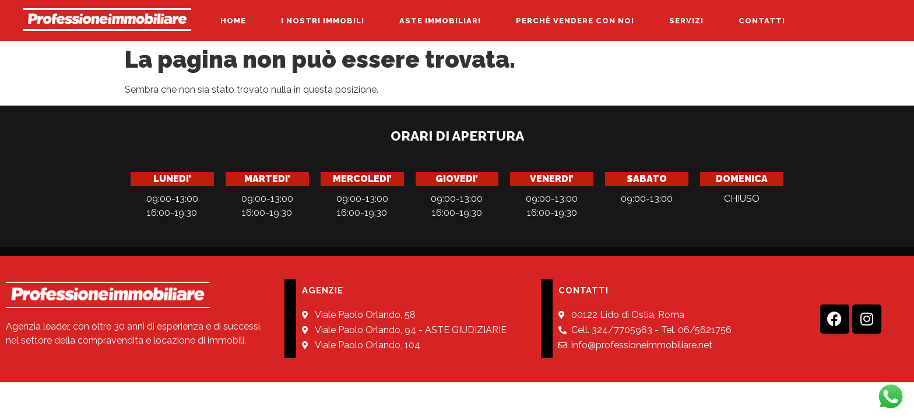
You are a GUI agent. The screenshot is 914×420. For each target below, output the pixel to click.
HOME (233, 20)
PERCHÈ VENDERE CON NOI (575, 20)
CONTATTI (762, 20)
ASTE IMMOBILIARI (440, 20)
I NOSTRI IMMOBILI (322, 20)
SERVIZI (686, 20)
